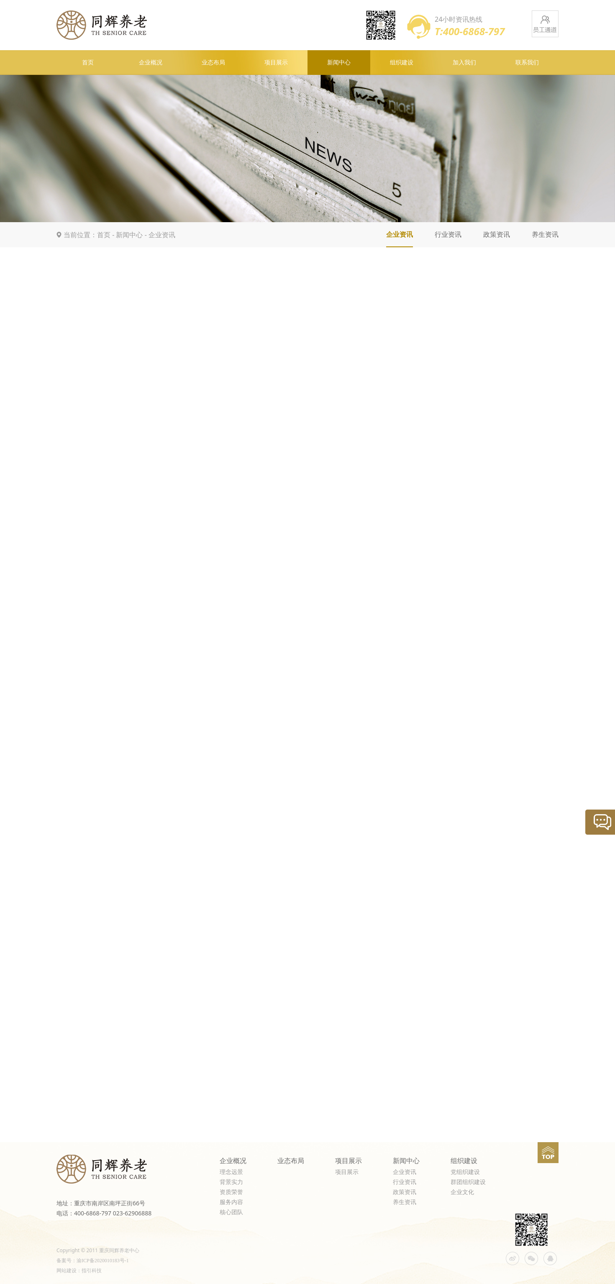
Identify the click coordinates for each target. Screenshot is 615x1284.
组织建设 (401, 62)
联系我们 (527, 62)
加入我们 (464, 62)
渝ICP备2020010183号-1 (103, 1260)
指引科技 (92, 1271)
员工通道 (545, 23)
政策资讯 (496, 234)
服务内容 (231, 1202)
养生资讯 (545, 234)
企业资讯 (162, 234)
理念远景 (231, 1172)
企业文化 (462, 1192)
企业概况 (150, 62)
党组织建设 (465, 1172)
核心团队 (231, 1212)
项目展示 (276, 62)
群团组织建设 (468, 1182)
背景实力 (231, 1182)
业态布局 (213, 62)
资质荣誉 (231, 1192)
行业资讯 (448, 234)
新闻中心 (339, 62)
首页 (88, 62)
